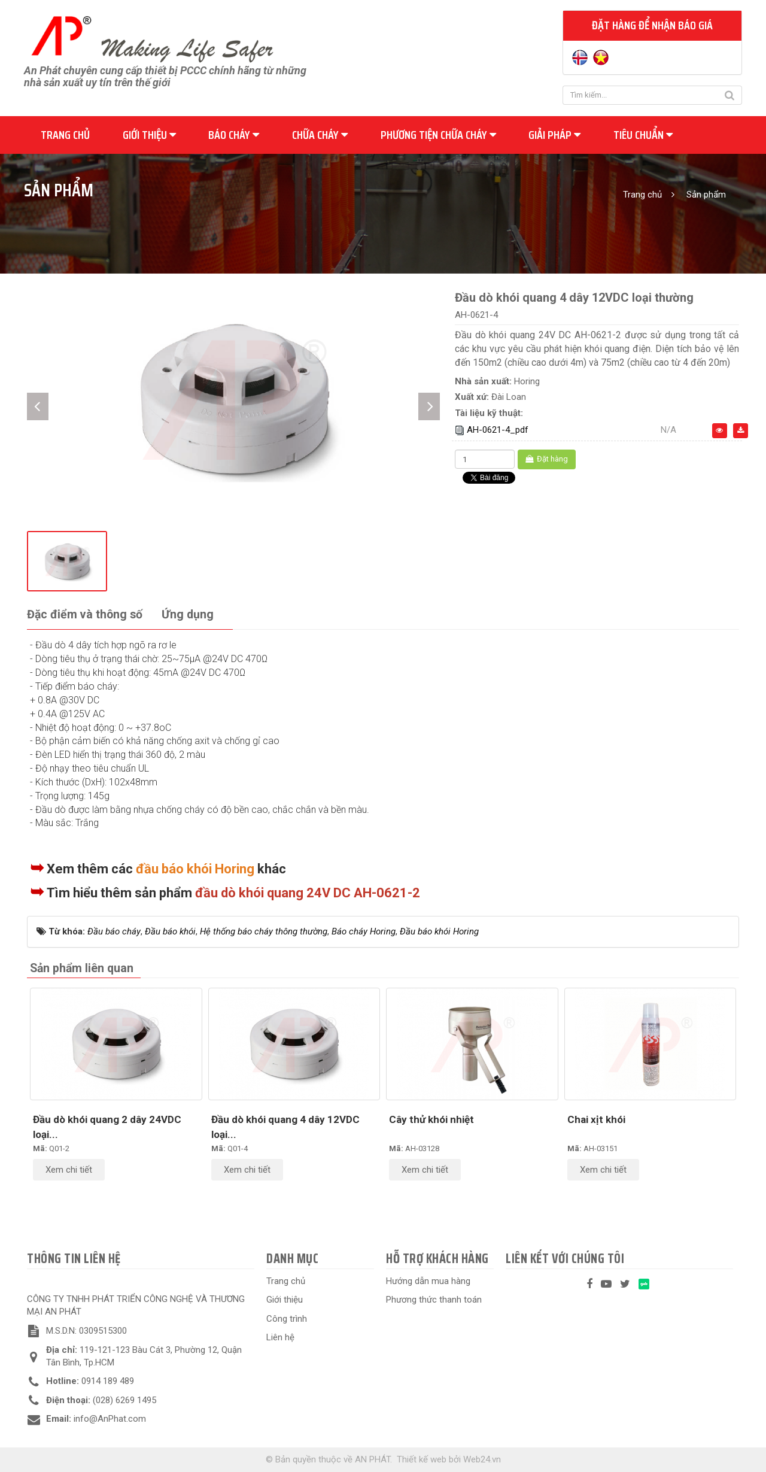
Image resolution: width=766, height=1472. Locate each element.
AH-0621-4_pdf (497, 429)
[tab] (84, 615)
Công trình (286, 1318)
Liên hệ (280, 1337)
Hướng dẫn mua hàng (428, 1281)
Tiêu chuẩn (643, 134)
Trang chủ (65, 134)
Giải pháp (554, 134)
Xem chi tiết (68, 1169)
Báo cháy (233, 134)
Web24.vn (482, 1459)
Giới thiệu (149, 134)
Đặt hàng (546, 458)
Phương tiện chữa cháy (438, 134)
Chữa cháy (320, 134)
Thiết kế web (421, 1459)
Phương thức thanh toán (434, 1299)
